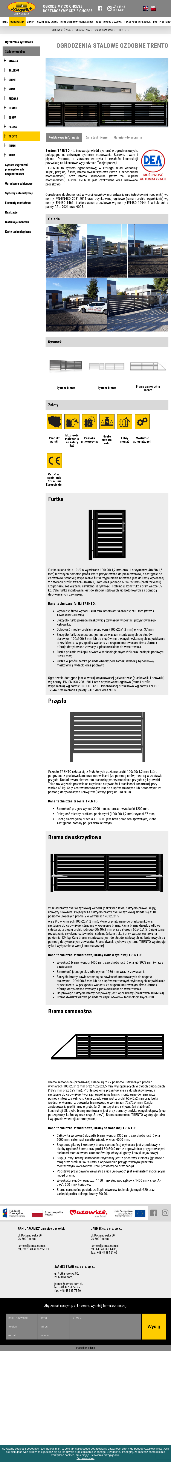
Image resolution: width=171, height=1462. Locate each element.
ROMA (12, 89)
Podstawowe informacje (64, 137)
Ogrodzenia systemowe (19, 41)
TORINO (13, 108)
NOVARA (13, 61)
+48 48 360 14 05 (119, 8)
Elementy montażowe (18, 202)
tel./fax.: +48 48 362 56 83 (33, 1210)
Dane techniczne (97, 137)
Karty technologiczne (18, 231)
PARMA (13, 127)
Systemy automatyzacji (19, 193)
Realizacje (11, 212)
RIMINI (12, 145)
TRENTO (13, 136)
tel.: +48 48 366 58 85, (67, 1248)
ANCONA (13, 98)
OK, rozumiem (85, 1458)
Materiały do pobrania (128, 137)
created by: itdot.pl (85, 1308)
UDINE (12, 80)
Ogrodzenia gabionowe (18, 183)
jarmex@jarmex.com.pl (32, 1206)
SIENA (12, 155)
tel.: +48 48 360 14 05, (104, 1210)
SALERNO (14, 70)
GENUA (12, 117)
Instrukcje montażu (17, 222)
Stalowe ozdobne (15, 51)
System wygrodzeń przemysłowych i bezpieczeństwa (16, 169)
